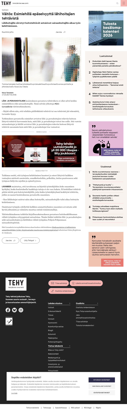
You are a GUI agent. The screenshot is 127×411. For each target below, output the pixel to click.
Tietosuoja (47, 408)
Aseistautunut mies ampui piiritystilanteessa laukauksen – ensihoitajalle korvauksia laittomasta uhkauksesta (106, 105)
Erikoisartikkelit (54, 311)
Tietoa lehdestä (55, 346)
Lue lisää (14, 393)
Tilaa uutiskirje (61, 283)
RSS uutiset (75, 408)
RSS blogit (88, 408)
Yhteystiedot (53, 370)
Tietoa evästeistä (32, 408)
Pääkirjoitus (53, 338)
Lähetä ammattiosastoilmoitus (88, 283)
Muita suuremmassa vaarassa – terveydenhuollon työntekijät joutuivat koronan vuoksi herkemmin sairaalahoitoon (106, 175)
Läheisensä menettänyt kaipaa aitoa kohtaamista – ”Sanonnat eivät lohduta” (108, 85)
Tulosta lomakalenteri (85, 325)
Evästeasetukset (102, 393)
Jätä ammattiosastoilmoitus (85, 316)
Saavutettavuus (61, 408)
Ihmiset (51, 319)
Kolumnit (52, 334)
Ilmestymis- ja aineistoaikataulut (55, 365)
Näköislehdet (53, 354)
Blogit (50, 330)
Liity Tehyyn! (29, 240)
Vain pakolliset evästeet (101, 386)
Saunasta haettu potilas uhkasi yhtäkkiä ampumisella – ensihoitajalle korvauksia (106, 198)
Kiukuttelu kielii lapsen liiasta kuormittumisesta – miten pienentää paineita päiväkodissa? (107, 63)
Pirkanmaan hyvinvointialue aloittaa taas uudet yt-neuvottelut (108, 218)
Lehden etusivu (55, 303)
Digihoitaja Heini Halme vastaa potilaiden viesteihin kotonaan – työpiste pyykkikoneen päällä (106, 74)
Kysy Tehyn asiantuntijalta (86, 311)
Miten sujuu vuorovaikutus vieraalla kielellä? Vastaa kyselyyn (108, 94)
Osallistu (80, 303)
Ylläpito (98, 408)
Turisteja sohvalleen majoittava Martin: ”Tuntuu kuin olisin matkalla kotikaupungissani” (108, 208)
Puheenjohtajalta (55, 342)
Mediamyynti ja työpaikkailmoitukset (56, 359)
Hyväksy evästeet (101, 380)
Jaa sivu (59, 32)
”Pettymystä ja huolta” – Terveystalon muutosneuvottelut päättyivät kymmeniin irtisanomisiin (108, 187)
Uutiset (51, 307)
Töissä (50, 315)
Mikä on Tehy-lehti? (56, 350)
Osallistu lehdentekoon (64, 291)
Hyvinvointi (52, 323)
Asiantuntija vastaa (55, 326)
